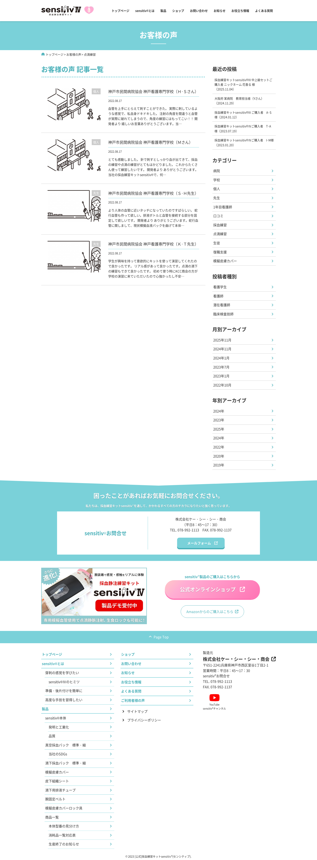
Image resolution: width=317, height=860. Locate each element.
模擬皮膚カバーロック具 (63, 808)
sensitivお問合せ (216, 675)
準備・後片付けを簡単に (63, 690)
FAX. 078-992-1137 (217, 529)
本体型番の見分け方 (64, 825)
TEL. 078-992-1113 (184, 529)
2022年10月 (222, 384)
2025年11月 (222, 339)
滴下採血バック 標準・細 (65, 762)
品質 (52, 735)
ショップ (178, 10)
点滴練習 (220, 233)
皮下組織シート (57, 780)
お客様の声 (73, 54)
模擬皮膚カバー (225, 260)
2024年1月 (221, 357)
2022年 (218, 446)
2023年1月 (221, 375)
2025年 (218, 428)
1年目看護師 (222, 206)
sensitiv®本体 (55, 717)
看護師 (218, 295)
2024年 (218, 411)
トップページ (120, 10)
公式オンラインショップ (208, 589)
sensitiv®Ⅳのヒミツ (64, 681)
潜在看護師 (221, 304)
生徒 (216, 242)
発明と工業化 (59, 726)
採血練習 (220, 224)
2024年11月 (222, 348)
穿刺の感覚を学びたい (62, 672)
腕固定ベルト (55, 798)
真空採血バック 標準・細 (65, 744)
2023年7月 (221, 367)
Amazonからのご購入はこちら (209, 611)
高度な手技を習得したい (63, 699)
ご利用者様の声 (133, 700)
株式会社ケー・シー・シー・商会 (236, 659)
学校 (216, 179)
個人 (216, 188)
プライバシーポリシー (144, 720)
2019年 (218, 464)
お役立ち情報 (240, 10)
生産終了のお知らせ (64, 843)
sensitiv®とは (144, 10)
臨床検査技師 (223, 313)
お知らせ (219, 10)
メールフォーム (199, 542)
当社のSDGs (58, 753)
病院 (216, 170)
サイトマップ (137, 711)
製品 (163, 10)
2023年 (218, 419)
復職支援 (220, 251)
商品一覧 (52, 817)
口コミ (218, 215)
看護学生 (220, 286)
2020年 (218, 456)
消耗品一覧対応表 (62, 835)
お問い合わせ (199, 10)
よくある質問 (264, 10)
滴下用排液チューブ (60, 790)
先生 (216, 197)
